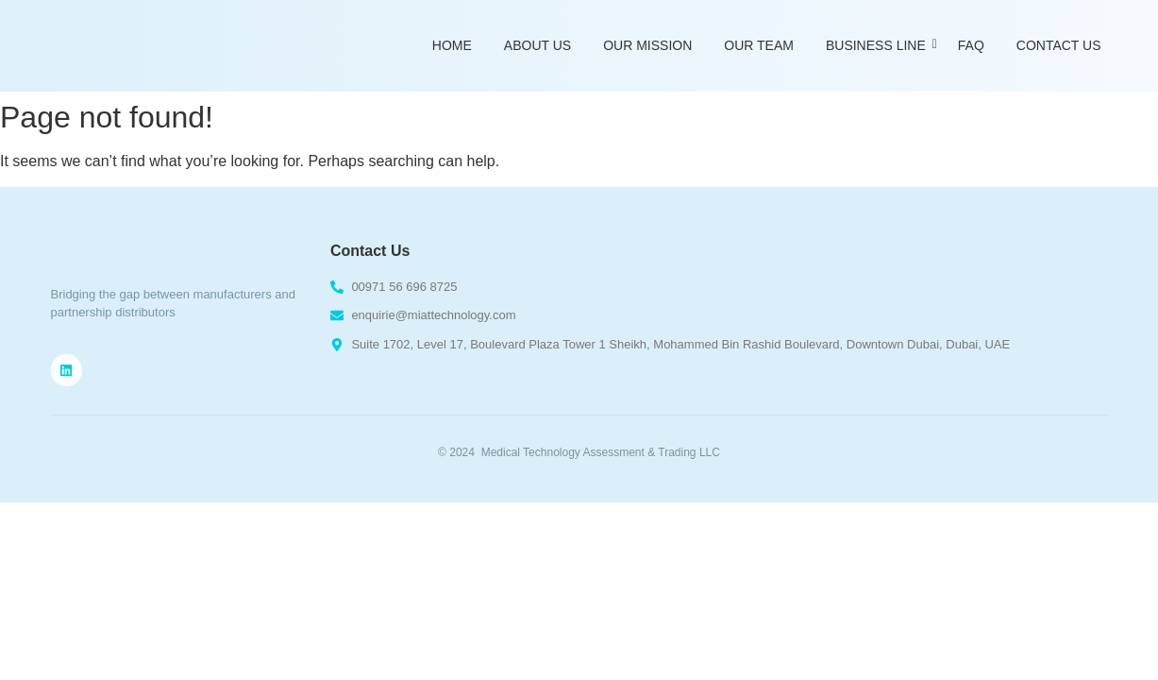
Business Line (879, 45)
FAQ (971, 45)
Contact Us (1058, 45)
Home (452, 45)
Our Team (759, 45)
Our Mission (647, 45)
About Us (537, 45)
